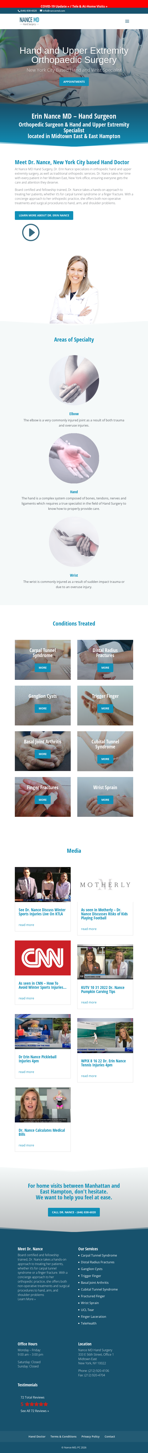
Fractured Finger (93, 1296)
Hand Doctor (37, 1436)
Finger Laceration (93, 1316)
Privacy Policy (91, 1436)
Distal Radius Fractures (97, 1262)
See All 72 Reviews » (35, 1411)
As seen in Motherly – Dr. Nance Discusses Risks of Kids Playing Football (104, 914)
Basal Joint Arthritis (95, 1282)
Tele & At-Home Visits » (90, 6)
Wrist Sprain (90, 1303)
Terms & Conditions (63, 1436)
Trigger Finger (91, 1276)
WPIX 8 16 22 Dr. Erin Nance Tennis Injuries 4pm (103, 1063)
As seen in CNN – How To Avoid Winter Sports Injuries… (42, 985)
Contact (110, 1436)
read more (26, 925)
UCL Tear (87, 1310)
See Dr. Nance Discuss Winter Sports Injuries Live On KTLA (42, 912)
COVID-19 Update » (55, 6)
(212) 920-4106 (98, 1371)
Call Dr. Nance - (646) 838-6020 (74, 1212)
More (43, 667)
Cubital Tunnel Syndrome (99, 1289)
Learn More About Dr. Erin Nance (44, 215)
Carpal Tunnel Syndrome (99, 1255)
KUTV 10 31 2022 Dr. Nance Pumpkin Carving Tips (102, 989)
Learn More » (27, 1299)
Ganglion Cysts (92, 1269)
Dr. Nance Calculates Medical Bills (42, 1132)
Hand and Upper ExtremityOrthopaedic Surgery (74, 55)
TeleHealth (89, 1323)
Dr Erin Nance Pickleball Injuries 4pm (37, 1059)
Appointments (74, 81)
